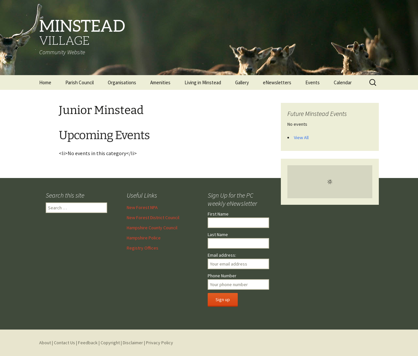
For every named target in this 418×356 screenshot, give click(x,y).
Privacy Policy (159, 343)
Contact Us (64, 343)
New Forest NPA (142, 207)
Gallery (242, 82)
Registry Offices (142, 248)
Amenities (160, 82)
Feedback (88, 343)
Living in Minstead (203, 82)
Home (45, 82)
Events (312, 82)
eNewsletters (277, 82)
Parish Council (79, 82)
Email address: (222, 255)
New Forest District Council (153, 217)
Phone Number (222, 276)
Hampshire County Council (152, 228)
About (45, 343)
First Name (218, 214)
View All (301, 137)
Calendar (343, 82)
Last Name (218, 234)
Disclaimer (133, 343)
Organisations (122, 82)
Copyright (110, 343)
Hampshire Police (144, 238)
